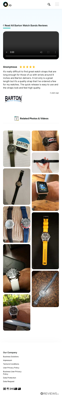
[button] (49, 4)
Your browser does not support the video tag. (31, 45)
